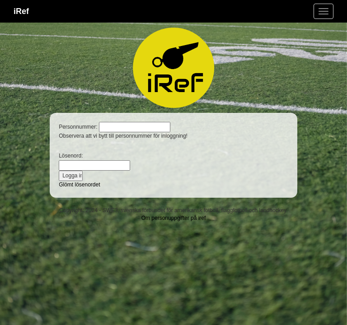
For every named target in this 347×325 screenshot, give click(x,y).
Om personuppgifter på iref (173, 218)
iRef (21, 11)
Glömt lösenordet (79, 184)
